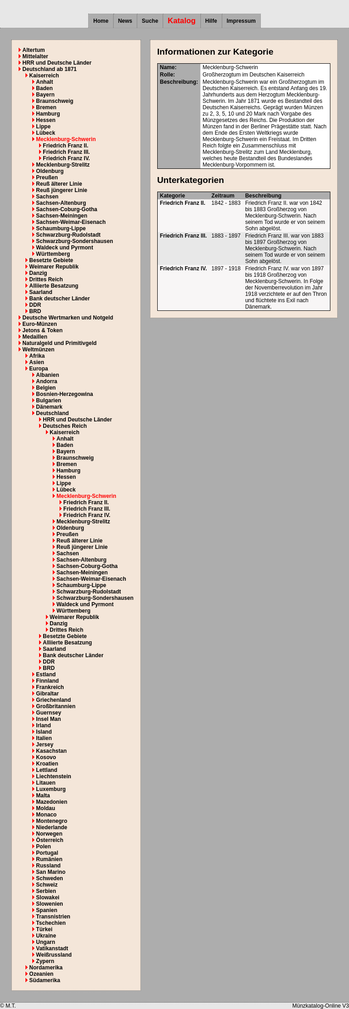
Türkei (44, 929)
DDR (35, 305)
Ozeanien (41, 974)
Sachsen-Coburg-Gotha (66, 209)
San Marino (50, 872)
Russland (48, 865)
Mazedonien (51, 802)
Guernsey (48, 713)
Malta (43, 795)
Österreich (49, 840)
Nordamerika (45, 967)
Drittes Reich (46, 279)
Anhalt (44, 82)
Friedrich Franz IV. (66, 158)
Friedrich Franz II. (65, 145)
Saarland (40, 292)
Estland (45, 674)
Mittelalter (35, 56)
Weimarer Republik (53, 267)
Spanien (46, 910)
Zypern (45, 961)
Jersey (44, 744)
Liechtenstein (53, 776)
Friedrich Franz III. (66, 152)
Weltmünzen (38, 349)
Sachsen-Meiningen (61, 216)
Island (44, 732)
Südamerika (44, 980)
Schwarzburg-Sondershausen (74, 241)
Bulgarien (48, 400)
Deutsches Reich (65, 426)
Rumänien (49, 859)
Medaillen (34, 337)
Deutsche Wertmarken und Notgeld (67, 317)
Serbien (46, 891)
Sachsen (47, 196)
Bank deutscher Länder (59, 298)
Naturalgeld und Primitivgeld (59, 343)
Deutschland (52, 413)
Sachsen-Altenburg (61, 203)
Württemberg (53, 254)
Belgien (45, 388)
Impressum (241, 21)
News (125, 21)
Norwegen (49, 834)
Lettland (46, 770)
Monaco (46, 814)
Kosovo (46, 757)
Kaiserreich (44, 75)
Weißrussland (53, 955)
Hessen (45, 120)
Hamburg (48, 114)
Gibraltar (47, 693)
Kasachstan (51, 751)
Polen (43, 846)
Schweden (49, 878)
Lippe (43, 126)
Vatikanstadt (52, 948)
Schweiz (46, 885)
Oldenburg (50, 171)
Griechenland (53, 700)
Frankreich (50, 687)
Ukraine (46, 936)
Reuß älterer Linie (59, 184)
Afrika (37, 356)
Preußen (47, 177)
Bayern (45, 94)
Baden (44, 88)
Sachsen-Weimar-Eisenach (70, 222)
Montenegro (51, 821)
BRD (35, 311)
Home (100, 21)
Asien (36, 362)
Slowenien (49, 904)
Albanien (47, 375)
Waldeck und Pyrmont (64, 247)
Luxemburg (50, 789)
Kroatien (47, 764)
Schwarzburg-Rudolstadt (68, 235)
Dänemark (49, 407)
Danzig (38, 273)
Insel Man (48, 719)
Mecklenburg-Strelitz (63, 165)
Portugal (47, 853)
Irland (43, 725)
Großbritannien (55, 706)
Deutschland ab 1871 (49, 69)
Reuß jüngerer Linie (61, 190)
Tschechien (50, 923)
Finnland (47, 681)
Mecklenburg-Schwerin (65, 139)
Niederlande (51, 827)
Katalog (182, 20)
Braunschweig (54, 101)
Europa (38, 368)
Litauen (45, 783)
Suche (150, 21)
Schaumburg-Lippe (60, 228)
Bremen (46, 107)
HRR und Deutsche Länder (56, 63)
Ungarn (45, 942)
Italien (44, 738)
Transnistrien (53, 916)
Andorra (46, 381)
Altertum (33, 50)
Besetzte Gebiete (51, 260)
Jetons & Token (42, 330)
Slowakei (47, 897)
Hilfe (211, 21)
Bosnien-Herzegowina (64, 394)
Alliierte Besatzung (53, 286)
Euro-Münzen (39, 324)
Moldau (45, 808)
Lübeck (45, 133)
